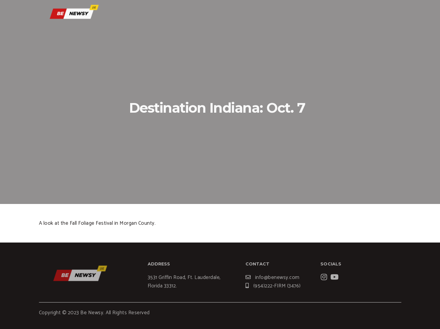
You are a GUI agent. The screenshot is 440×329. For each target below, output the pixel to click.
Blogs (311, 13)
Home (254, 13)
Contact (364, 13)
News (336, 13)
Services (283, 13)
